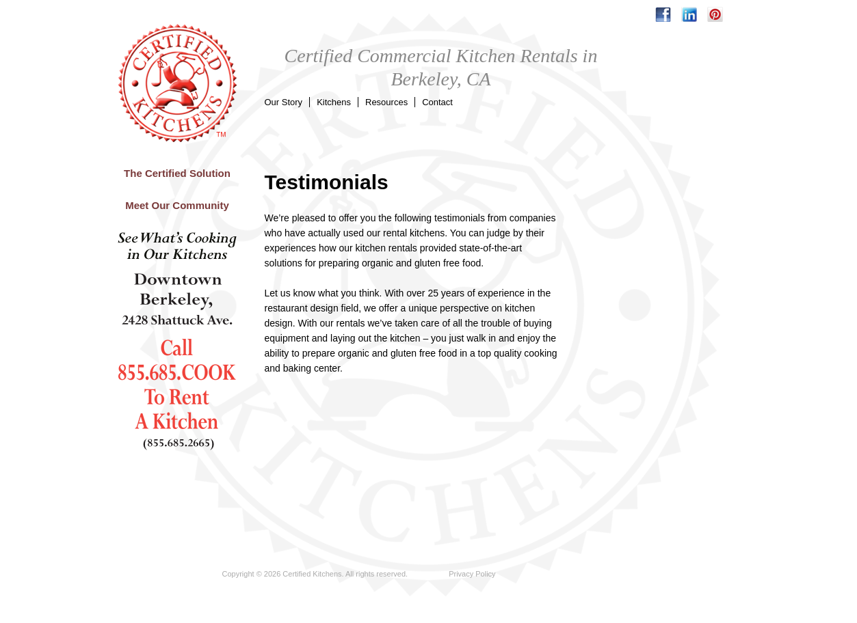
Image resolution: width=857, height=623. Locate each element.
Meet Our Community (177, 205)
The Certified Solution (177, 173)
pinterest (715, 14)
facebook (663, 14)
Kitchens (334, 102)
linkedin (689, 14)
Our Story (284, 102)
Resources (386, 102)
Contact (437, 102)
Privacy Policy (472, 574)
